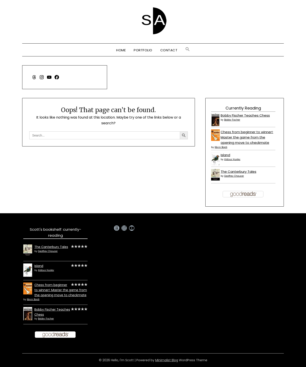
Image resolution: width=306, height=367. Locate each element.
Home (121, 50)
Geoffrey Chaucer (234, 176)
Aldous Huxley (232, 159)
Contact (169, 50)
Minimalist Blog (166, 360)
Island (225, 155)
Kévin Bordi (221, 147)
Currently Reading (243, 108)
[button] (187, 49)
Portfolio (143, 50)
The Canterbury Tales (238, 171)
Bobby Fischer (232, 119)
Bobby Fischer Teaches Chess (245, 115)
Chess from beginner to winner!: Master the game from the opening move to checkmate (247, 137)
